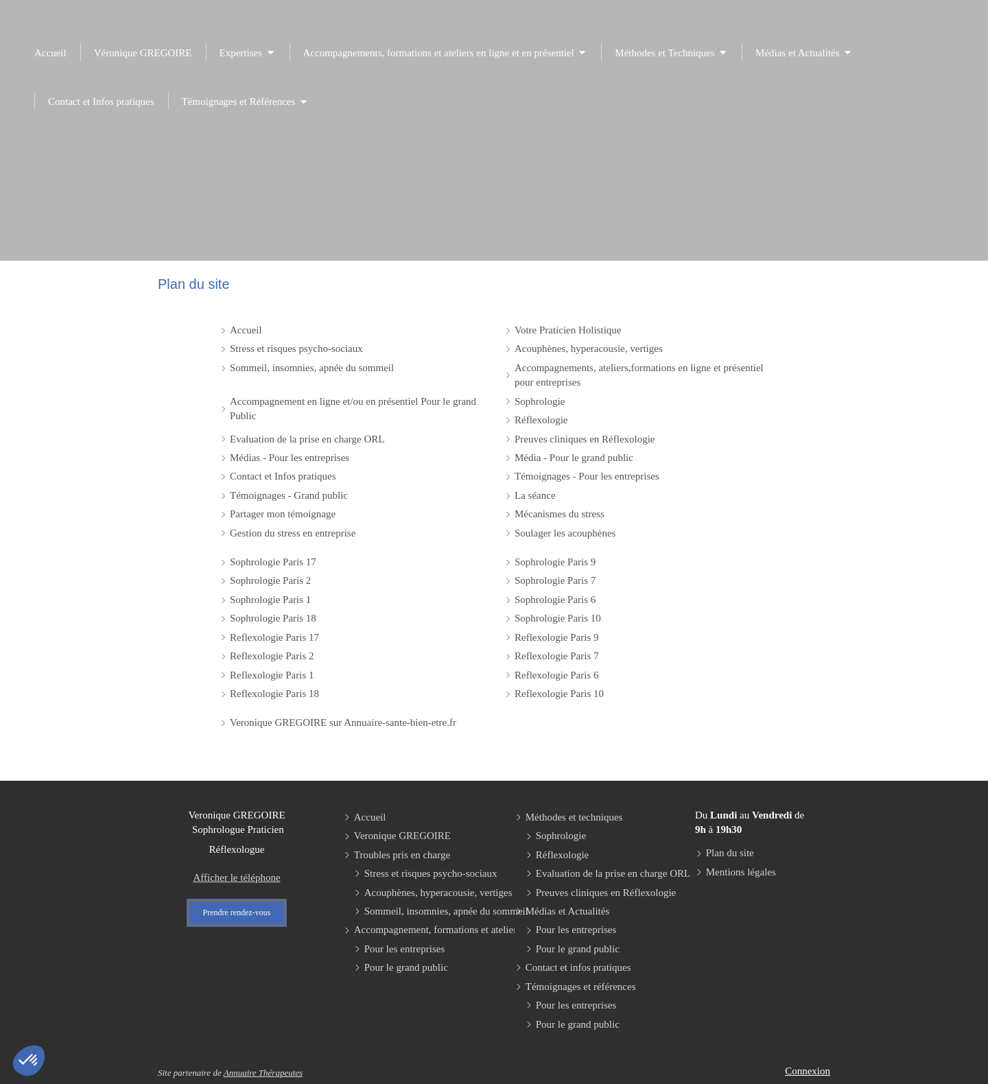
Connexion (807, 1070)
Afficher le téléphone (236, 877)
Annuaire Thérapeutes (263, 1073)
